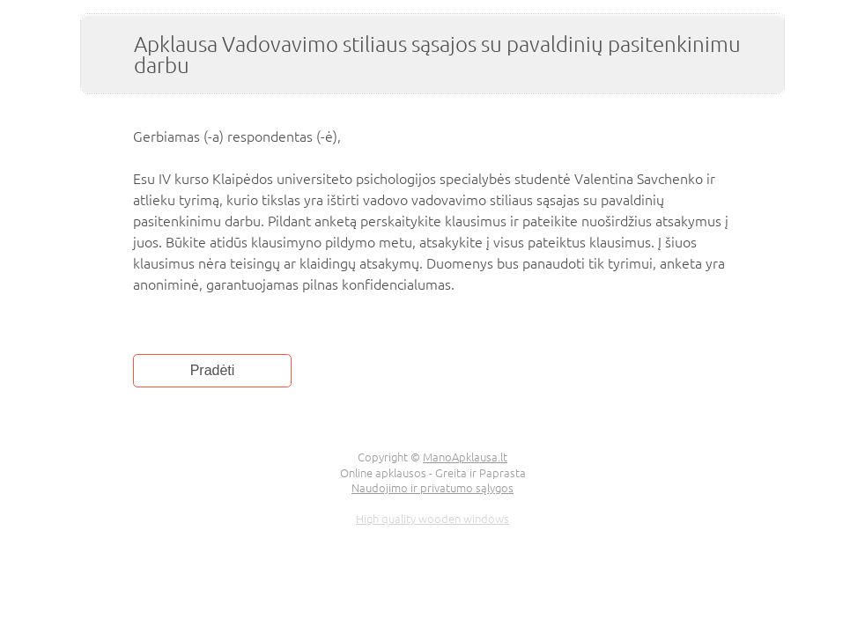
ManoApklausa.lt (465, 456)
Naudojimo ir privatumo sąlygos (432, 487)
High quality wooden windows (432, 518)
